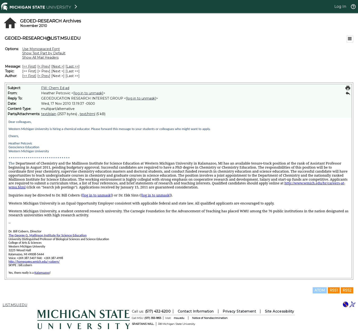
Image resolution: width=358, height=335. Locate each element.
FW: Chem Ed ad (55, 88)
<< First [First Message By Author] (29, 76)
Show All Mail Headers (40, 57)
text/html (87, 114)
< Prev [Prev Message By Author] (44, 76)
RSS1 (334, 290)
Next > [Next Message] (57, 66)
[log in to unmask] (88, 93)
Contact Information (195, 311)
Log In (340, 6)
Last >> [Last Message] (72, 66)
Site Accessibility (279, 311)
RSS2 (347, 290)
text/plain (48, 114)
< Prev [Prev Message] (44, 66)
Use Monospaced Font (41, 49)
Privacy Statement (239, 311)
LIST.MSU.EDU (15, 305)
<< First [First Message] (29, 66)
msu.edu (178, 318)
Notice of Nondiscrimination (209, 318)
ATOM (320, 290)
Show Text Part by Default (43, 53)
